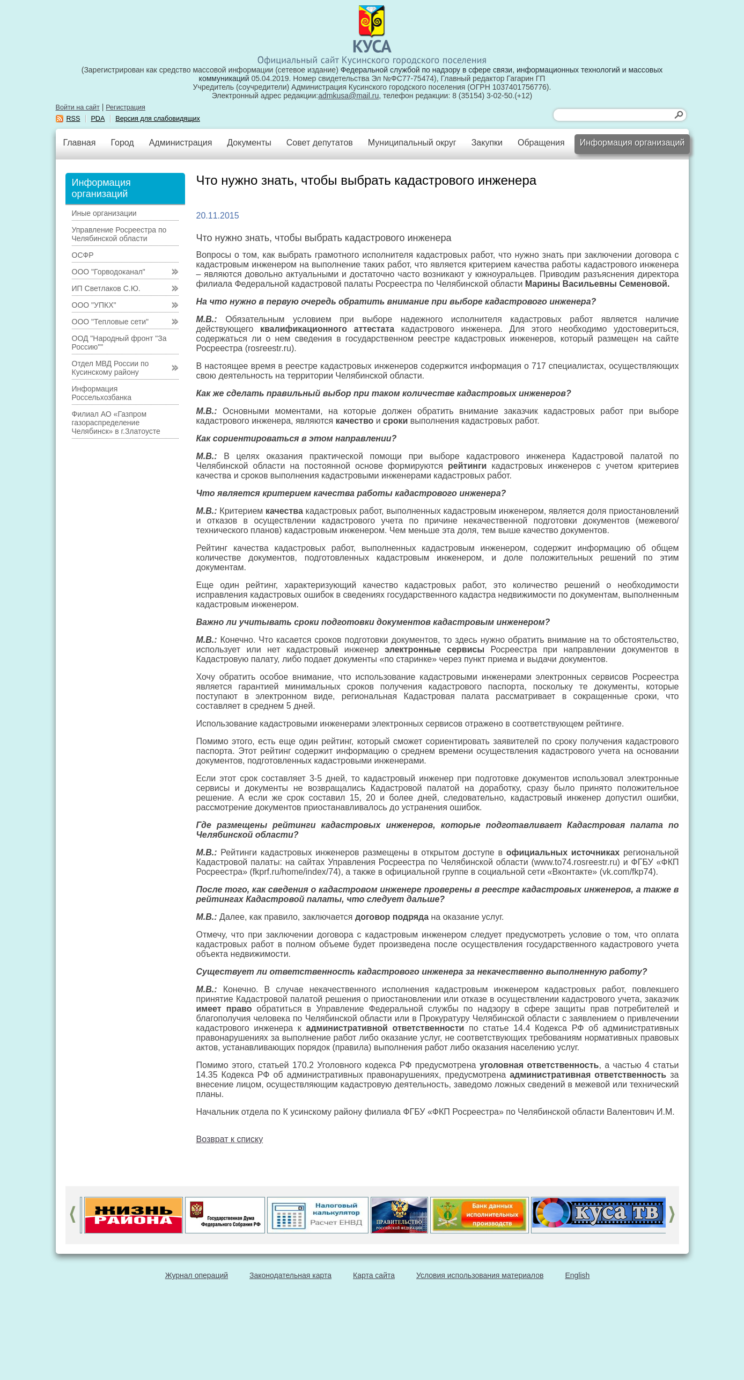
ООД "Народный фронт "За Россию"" (119, 342)
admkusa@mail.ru (348, 95)
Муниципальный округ (412, 142)
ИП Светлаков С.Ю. (106, 288)
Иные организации (104, 213)
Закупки (487, 142)
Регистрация (125, 107)
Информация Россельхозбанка (101, 393)
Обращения (541, 142)
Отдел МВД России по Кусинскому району (110, 367)
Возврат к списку (229, 1139)
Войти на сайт (78, 107)
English (577, 1275)
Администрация (180, 142)
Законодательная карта (290, 1275)
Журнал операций (196, 1275)
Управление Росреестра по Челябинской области (119, 234)
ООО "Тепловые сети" (110, 321)
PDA (98, 118)
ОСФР (83, 255)
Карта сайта (374, 1275)
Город (122, 142)
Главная (79, 142)
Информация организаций (632, 142)
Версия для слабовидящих (157, 118)
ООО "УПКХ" (94, 305)
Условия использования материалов (479, 1275)
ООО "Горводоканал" (108, 271)
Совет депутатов (319, 142)
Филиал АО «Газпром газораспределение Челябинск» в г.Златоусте (116, 422)
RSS (73, 118)
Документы (249, 142)
